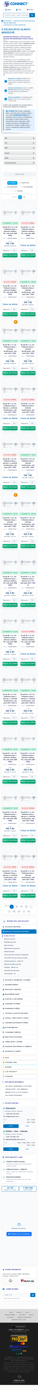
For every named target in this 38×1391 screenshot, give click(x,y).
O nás (26, 1312)
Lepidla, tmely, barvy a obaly (17, 1018)
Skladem (20, 191)
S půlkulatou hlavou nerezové (14, 25)
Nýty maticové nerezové (12, 949)
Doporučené (25, 183)
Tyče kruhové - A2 (10, 974)
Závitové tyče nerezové (11, 971)
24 (20, 197)
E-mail (27, 1126)
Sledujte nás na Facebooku (19, 1234)
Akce (7, 1058)
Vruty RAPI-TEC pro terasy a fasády (15, 958)
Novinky (8, 1067)
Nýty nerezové (8, 945)
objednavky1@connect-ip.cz (15, 1139)
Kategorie (7, 21)
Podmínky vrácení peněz (24, 1317)
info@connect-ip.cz (12, 1117)
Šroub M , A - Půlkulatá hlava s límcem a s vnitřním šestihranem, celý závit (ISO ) (10, 408)
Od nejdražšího (28, 187)
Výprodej (9, 1076)
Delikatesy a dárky (13, 1051)
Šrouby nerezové (9, 23)
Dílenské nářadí (11, 985)
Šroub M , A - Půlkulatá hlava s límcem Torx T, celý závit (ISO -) (28, 581)
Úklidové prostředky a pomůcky (18, 1047)
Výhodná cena (11, 1062)
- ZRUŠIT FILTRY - (19, 174)
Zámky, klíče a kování (13, 1042)
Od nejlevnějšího (12, 187)
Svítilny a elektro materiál (16, 1013)
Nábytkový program (13, 1037)
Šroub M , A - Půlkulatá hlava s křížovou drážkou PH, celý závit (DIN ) (10, 231)
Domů (11, 1312)
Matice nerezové (9, 939)
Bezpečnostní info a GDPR (19, 1320)
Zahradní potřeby (12, 1009)
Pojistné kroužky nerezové (12, 964)
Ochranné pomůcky (13, 1032)
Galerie (31, 1315)
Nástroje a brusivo (13, 990)
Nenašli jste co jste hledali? (16, 1092)
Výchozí (13, 183)
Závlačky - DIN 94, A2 (11, 967)
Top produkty (11, 1072)
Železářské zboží (12, 994)
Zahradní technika (12, 1004)
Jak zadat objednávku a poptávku (18, 1086)
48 (24, 197)
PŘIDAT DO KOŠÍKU (10, 255)
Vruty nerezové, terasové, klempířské (16, 955)
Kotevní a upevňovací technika (17, 980)
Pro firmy (22, 1315)
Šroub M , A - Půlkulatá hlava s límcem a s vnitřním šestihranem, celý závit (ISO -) (10, 698)
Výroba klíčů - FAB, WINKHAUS (16, 1089)
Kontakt (19, 1312)
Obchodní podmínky (10, 1315)
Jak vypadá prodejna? (13, 1095)
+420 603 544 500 (12, 1114)
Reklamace (10, 1317)
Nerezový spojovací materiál (24, 21)
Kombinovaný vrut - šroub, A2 (13, 961)
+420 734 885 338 (12, 1137)
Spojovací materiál (13, 927)
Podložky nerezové (10, 942)
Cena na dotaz (28, 245)
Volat (11, 1126)
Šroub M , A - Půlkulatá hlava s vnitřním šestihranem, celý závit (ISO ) (28, 290)
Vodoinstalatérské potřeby (16, 1023)
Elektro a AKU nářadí (14, 999)
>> (29, 911)
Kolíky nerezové (9, 952)
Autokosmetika (11, 1028)
